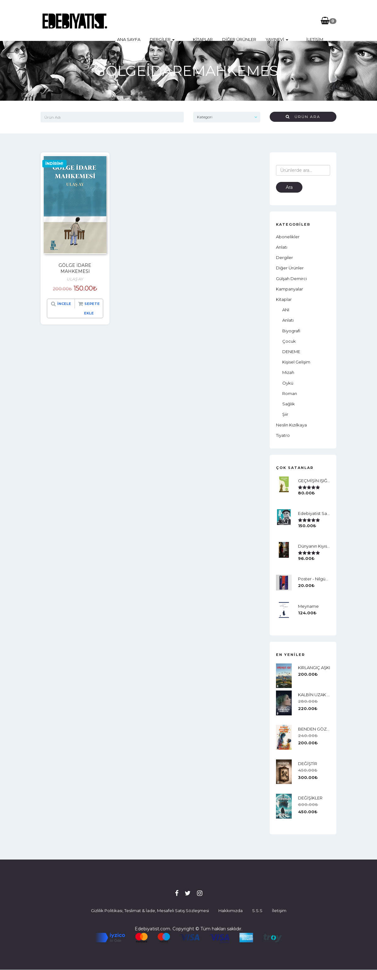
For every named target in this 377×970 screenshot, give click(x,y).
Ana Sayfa (128, 20)
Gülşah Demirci (291, 278)
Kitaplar (194, 20)
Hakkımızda (230, 910)
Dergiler (162, 20)
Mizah (288, 372)
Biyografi (291, 330)
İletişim (297, 20)
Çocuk (289, 341)
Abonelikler (288, 236)
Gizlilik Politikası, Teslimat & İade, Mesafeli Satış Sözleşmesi (150, 910)
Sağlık (288, 403)
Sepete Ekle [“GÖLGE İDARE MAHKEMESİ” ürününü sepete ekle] (92, 308)
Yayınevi (268, 20)
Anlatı (281, 247)
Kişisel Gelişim (296, 361)
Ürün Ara (303, 116)
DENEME (291, 351)
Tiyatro (283, 435)
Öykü (287, 383)
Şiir (285, 414)
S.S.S (257, 910)
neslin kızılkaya (291, 424)
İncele (64, 304)
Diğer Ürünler (230, 20)
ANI (285, 309)
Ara (289, 187)
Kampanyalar (289, 288)
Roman (289, 393)
